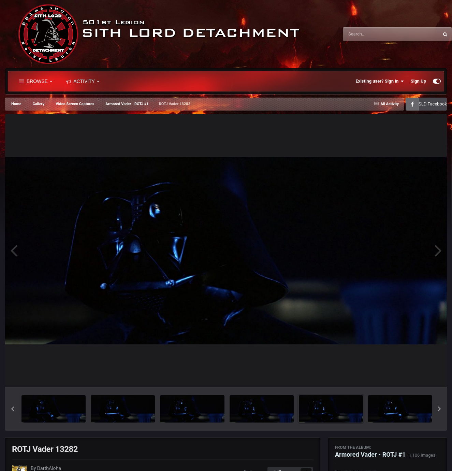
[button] (12, 408)
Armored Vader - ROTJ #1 (370, 454)
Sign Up (418, 81)
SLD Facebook (433, 103)
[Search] (373, 34)
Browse (35, 81)
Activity (82, 81)
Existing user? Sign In (380, 81)
